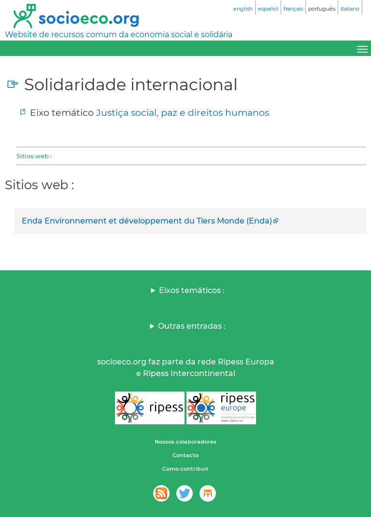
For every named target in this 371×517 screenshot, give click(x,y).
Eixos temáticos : (192, 290)
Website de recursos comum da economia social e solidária (118, 34)
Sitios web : (34, 156)
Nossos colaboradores (185, 441)
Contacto (185, 455)
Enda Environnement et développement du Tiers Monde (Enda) (147, 220)
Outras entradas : (192, 326)
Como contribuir (185, 468)
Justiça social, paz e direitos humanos (182, 112)
